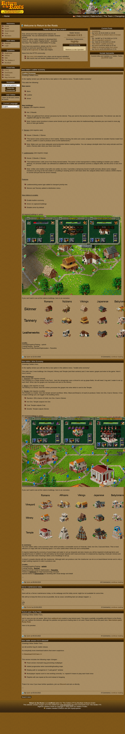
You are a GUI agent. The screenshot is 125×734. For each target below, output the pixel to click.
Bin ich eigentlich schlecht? (101, 40)
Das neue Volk (32, 56)
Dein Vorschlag (64, 58)
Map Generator (10, 77)
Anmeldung (95, 31)
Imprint (86, 16)
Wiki (6, 58)
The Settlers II (10, 60)
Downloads (8, 73)
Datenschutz (96, 16)
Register (8, 43)
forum (50, 48)
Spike (96, 33)
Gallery (7, 75)
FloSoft (29, 607)
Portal (7, 26)
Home (7, 16)
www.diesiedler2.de (67, 705)
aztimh (96, 45)
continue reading (117, 357)
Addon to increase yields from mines (104, 47)
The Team (108, 16)
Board (7, 28)
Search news (26, 697)
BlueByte (8, 63)
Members (8, 36)
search (54, 46)
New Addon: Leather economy (102, 44)
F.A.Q (7, 70)
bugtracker (35, 50)
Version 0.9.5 (74, 35)
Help (79, 16)
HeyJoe (97, 49)
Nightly (74, 41)
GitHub (7, 55)
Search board (9, 31)
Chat (6, 33)
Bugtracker (8, 53)
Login (7, 46)
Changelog (119, 16)
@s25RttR (105, 58)
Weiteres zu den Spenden (75, 49)
